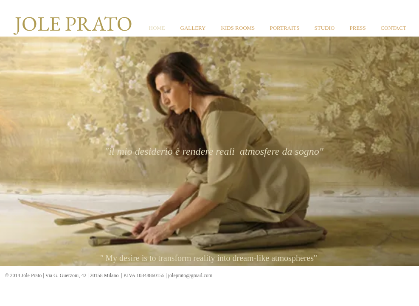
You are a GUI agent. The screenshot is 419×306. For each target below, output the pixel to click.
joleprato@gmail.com (190, 275)
